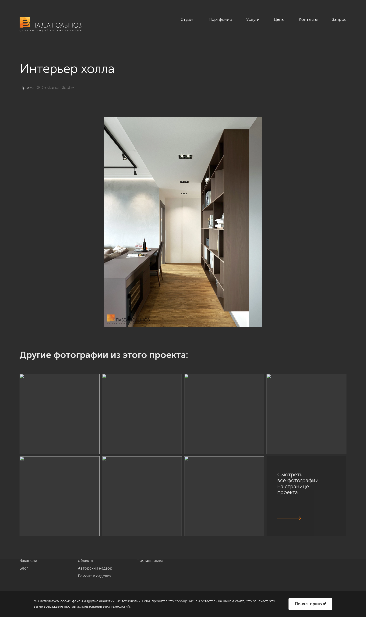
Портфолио (220, 19)
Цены (279, 19)
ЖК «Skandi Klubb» (55, 87)
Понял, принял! (310, 603)
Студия (187, 19)
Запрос (339, 19)
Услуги (253, 19)
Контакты (308, 19)
